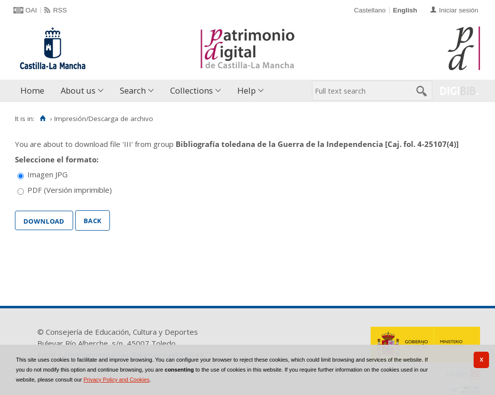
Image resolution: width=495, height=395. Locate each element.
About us (78, 90)
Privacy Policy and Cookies (117, 380)
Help (246, 90)
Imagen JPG (47, 174)
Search (133, 90)
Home (32, 90)
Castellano (370, 10)
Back (92, 220)
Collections (191, 90)
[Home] (42, 118)
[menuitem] (34, 91)
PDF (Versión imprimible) (69, 190)
